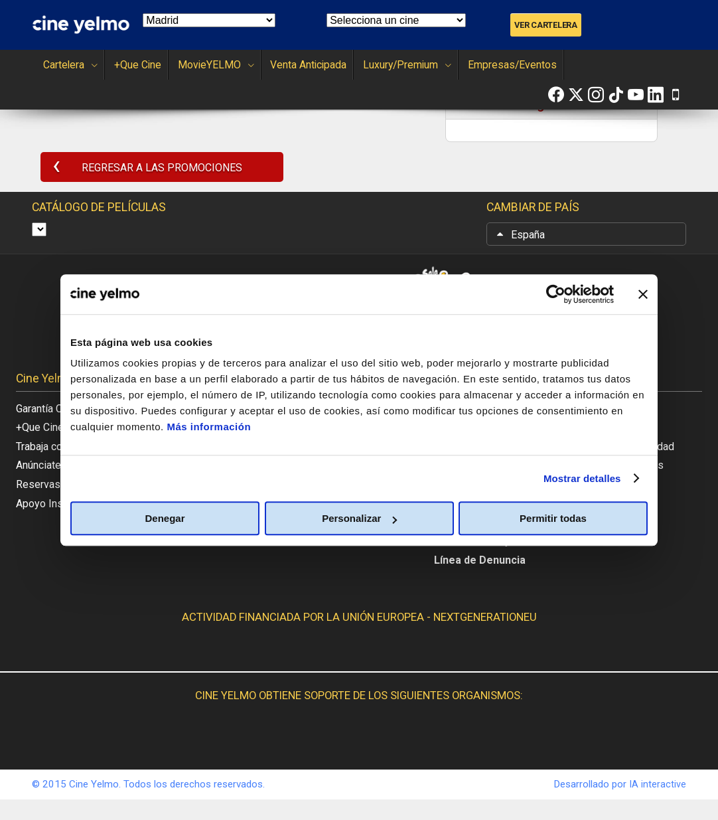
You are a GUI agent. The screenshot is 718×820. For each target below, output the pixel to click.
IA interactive (655, 803)
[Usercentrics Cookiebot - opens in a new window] (556, 294)
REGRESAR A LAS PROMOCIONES (146, 169)
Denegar (164, 518)
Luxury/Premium (374, 64)
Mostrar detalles (582, 478)
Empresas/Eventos (469, 64)
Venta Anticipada (282, 64)
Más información (209, 426)
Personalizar (359, 518)
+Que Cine (126, 64)
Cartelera (64, 64)
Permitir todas (553, 518)
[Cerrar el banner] (643, 294)
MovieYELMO (197, 64)
